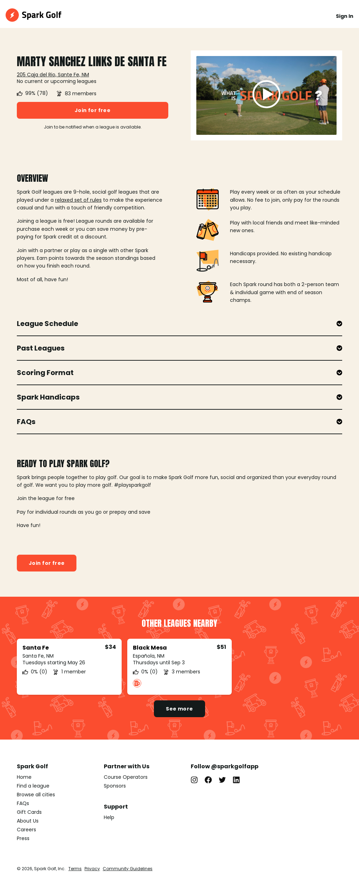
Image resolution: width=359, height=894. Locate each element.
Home (24, 777)
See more (179, 708)
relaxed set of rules (78, 199)
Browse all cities (36, 794)
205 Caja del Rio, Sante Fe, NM (53, 74)
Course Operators (126, 777)
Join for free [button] (92, 110)
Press (23, 838)
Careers (26, 829)
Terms (75, 869)
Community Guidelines (128, 869)
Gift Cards (29, 812)
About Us (28, 820)
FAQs (23, 803)
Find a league (33, 785)
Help (109, 817)
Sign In (344, 16)
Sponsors (115, 785)
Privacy (92, 869)
